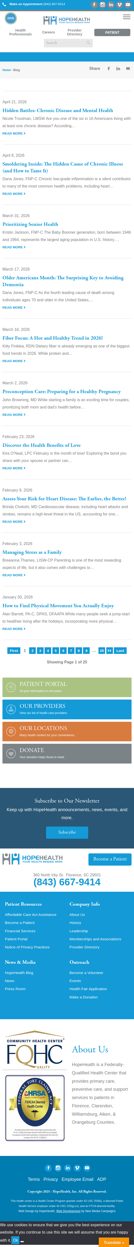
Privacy (50, 1181)
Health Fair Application (89, 991)
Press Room (15, 991)
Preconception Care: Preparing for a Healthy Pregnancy (62, 392)
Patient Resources (24, 904)
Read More (14, 133)
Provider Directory (74, 32)
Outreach (80, 964)
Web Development (68, 1213)
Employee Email (77, 1181)
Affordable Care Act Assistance (32, 915)
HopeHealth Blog (20, 974)
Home (6, 70)
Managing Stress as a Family (33, 552)
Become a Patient (110, 859)
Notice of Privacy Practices (28, 948)
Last (120, 651)
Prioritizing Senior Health (30, 224)
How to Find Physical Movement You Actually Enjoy (59, 606)
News (10, 983)
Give (10, 18)
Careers (48, 32)
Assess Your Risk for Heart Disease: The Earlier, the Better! (66, 499)
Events (76, 983)
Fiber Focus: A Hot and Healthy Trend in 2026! (53, 338)
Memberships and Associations (97, 940)
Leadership (79, 932)
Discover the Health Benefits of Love (42, 445)
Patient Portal (112, 33)
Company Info (86, 904)
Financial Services (21, 932)
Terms (34, 1181)
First (14, 651)
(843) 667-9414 (33, 4)
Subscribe (67, 832)
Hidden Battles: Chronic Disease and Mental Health (59, 111)
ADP (101, 1181)
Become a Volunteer (87, 974)
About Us (78, 915)
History (76, 923)
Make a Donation (84, 999)
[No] (22, 1244)
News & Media (21, 964)
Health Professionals (20, 32)
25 (102, 651)
